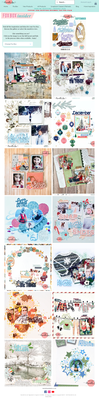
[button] (95, 3)
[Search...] (64, 2)
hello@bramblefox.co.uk (49, 388)
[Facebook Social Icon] (45, 392)
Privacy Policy (48, 396)
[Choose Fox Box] (18, 44)
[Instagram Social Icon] (49, 392)
